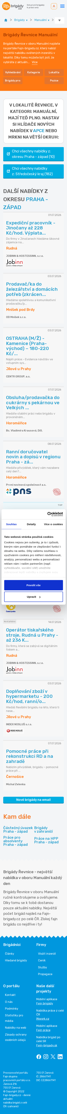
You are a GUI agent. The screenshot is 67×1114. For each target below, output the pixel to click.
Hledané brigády (16, 960)
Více (35, 62)
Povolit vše (33, 585)
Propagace (45, 974)
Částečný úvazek (18, 829)
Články (9, 953)
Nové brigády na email (33, 800)
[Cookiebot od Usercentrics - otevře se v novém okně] (48, 514)
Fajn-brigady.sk (46, 1045)
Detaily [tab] (31, 524)
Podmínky (11, 1008)
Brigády (43, 829)
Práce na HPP (46, 840)
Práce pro (18, 841)
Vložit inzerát (47, 953)
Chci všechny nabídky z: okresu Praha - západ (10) (30, 154)
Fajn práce (43, 1030)
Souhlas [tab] (11, 524)
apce (38, 130)
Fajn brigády (44, 1003)
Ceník (42, 960)
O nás (9, 1002)
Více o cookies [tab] (53, 524)
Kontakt (10, 995)
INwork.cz (42, 1018)
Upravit (33, 596)
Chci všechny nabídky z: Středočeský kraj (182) (29, 171)
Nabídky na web (15, 1027)
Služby (42, 967)
